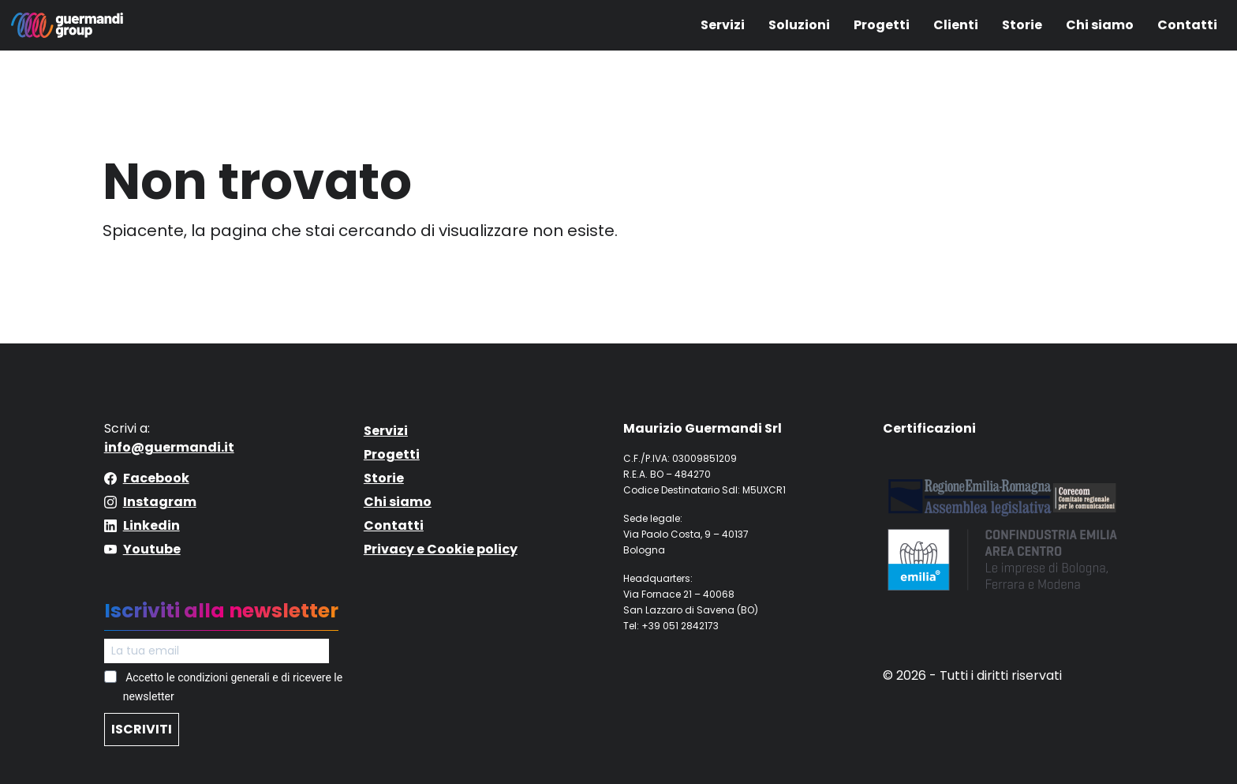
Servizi (723, 25)
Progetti (882, 25)
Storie (1022, 25)
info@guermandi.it (169, 447)
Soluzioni (799, 25)
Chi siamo (1100, 25)
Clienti (955, 25)
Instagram (159, 502)
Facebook (156, 478)
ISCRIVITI (141, 729)
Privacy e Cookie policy (441, 549)
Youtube (152, 549)
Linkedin (151, 525)
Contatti (1187, 25)
